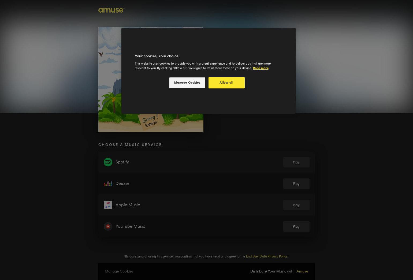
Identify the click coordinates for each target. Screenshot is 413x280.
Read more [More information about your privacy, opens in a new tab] (261, 68)
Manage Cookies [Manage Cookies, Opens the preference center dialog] (187, 82)
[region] (208, 71)
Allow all (226, 82)
